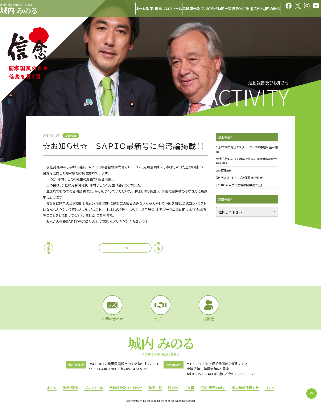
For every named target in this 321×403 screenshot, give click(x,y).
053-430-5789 (105, 368)
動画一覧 (155, 387)
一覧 (125, 247)
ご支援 (189, 387)
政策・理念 (70, 387)
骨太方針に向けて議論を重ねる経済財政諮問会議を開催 (246, 161)
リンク (269, 387)
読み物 (173, 387)
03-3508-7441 (202, 373)
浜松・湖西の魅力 (213, 387)
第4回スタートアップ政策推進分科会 (239, 178)
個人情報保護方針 (245, 387)
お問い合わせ (112, 308)
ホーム (52, 387)
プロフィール (93, 387)
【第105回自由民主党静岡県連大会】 (239, 185)
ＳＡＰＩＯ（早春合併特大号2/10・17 (111, 166)
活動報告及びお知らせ (125, 387)
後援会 (208, 308)
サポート (160, 308)
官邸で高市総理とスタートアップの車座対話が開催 (247, 149)
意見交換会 (223, 170)
